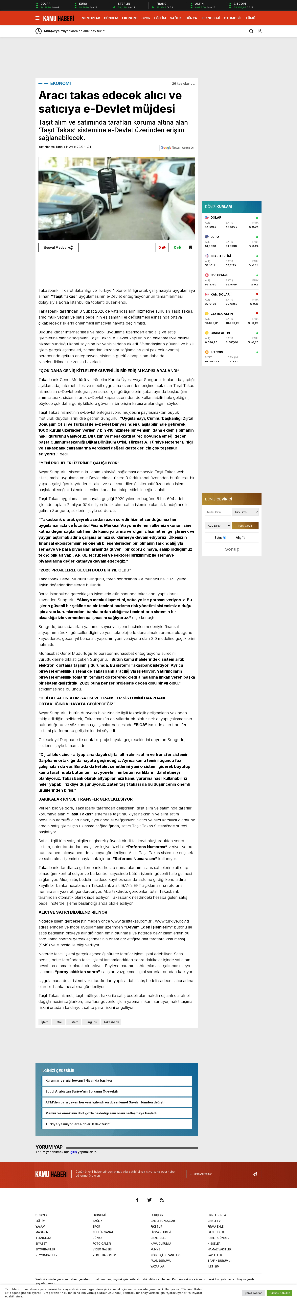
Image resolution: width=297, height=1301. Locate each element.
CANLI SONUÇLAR (162, 1220)
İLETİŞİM (213, 1266)
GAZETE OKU (216, 1232)
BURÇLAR (156, 1215)
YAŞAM (40, 1226)
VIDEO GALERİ (102, 1249)
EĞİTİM (160, 18)
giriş (73, 1152)
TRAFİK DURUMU (219, 1261)
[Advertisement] (280, 102)
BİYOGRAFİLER (45, 1249)
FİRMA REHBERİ (160, 1232)
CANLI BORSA (217, 1215)
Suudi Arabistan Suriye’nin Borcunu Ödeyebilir (82, 1092)
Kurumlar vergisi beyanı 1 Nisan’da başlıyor (79, 1081)
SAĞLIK (176, 18)
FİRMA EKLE (215, 1226)
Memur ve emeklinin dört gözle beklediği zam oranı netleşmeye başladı (100, 1113)
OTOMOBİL (232, 18)
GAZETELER (158, 1238)
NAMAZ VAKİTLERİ (220, 1249)
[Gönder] (256, 1174)
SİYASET (41, 1243)
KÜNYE (155, 1249)
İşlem (44, 1022)
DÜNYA (191, 18)
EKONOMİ (130, 18)
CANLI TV (214, 1220)
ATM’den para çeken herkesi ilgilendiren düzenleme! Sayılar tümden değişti (104, 1102)
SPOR (146, 18)
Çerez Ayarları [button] (253, 1292)
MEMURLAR (91, 18)
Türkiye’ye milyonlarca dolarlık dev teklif (77, 1124)
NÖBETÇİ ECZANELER (165, 1255)
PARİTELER (215, 1255)
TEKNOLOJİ (210, 18)
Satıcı (58, 1022)
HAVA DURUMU (160, 1243)
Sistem (73, 1022)
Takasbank (111, 1022)
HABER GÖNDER (218, 1238)
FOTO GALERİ (102, 1243)
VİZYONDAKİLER (46, 1255)
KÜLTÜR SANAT (103, 1232)
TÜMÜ (250, 18)
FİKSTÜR (156, 1226)
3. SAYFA (41, 1215)
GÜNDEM (111, 18)
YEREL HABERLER (104, 1255)
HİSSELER (214, 1243)
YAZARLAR (157, 1266)
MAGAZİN (41, 1232)
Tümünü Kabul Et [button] (279, 1292)
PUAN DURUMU (160, 1261)
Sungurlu (90, 1022)
